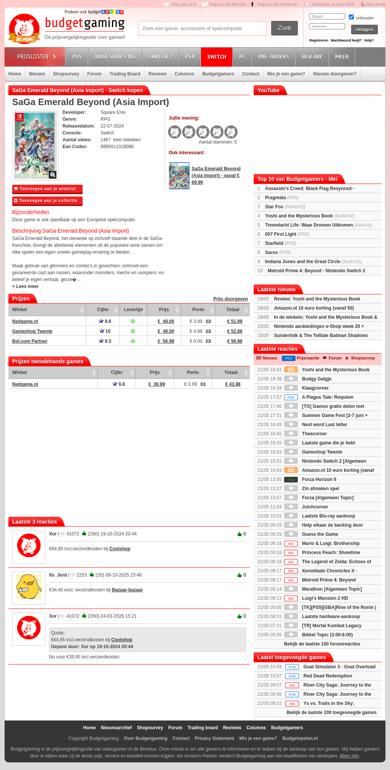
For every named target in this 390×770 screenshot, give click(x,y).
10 (105, 331)
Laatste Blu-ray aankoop (319, 516)
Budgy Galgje (308, 379)
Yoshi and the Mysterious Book (309, 216)
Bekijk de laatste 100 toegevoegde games (332, 712)
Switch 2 (161, 56)
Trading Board (124, 74)
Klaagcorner (306, 388)
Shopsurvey (66, 74)
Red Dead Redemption (328, 676)
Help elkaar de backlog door (323, 525)
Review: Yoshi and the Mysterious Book (317, 299)
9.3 (105, 341)
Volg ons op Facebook (277, 4)
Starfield (280, 243)
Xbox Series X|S (116, 56)
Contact (250, 74)
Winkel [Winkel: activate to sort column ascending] (19, 309)
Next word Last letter (315, 424)
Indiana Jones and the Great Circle (313, 261)
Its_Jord (58, 575)
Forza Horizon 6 (310, 479)
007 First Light (287, 234)
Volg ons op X (183, 4)
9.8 (105, 321)
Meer (343, 56)
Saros (278, 252)
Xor (53, 534)
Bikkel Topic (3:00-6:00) (318, 634)
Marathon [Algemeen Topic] (323, 589)
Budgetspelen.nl (300, 738)
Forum (94, 74)
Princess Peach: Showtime (322, 552)
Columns (184, 74)
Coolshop (119, 548)
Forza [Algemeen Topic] (318, 497)
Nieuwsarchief (116, 727)
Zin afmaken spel (311, 488)
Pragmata (282, 197)
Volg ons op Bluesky (227, 4)
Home (14, 74)
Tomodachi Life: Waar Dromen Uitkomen (318, 225)
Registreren (318, 40)
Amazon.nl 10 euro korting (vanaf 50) (314, 308)
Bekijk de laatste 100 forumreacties (322, 644)
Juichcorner (306, 507)
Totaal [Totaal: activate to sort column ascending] (232, 309)
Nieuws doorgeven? (334, 74)
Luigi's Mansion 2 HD (316, 598)
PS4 (191, 56)
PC (243, 56)
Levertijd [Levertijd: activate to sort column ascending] (133, 309)
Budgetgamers (218, 74)
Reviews (158, 74)
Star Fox (285, 206)
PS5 (78, 56)
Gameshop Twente (313, 452)
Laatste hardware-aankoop (322, 616)
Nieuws (37, 74)
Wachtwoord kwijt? (346, 40)
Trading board (202, 727)
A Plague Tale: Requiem (318, 397)
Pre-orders (274, 56)
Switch (218, 56)
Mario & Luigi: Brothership (322, 543)
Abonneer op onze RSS (333, 4)
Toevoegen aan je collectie (45, 200)
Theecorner (305, 433)
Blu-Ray (313, 56)
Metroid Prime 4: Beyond (320, 580)
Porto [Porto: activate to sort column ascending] (198, 309)
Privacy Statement (214, 738)
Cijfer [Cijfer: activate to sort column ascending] (103, 309)
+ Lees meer (25, 286)
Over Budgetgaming (146, 738)
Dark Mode (375, 4)
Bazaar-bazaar (127, 590)
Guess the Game (311, 534)
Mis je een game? (286, 74)
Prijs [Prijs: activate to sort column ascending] (164, 309)
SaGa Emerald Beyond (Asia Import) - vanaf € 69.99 (216, 175)
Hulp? (369, 40)
